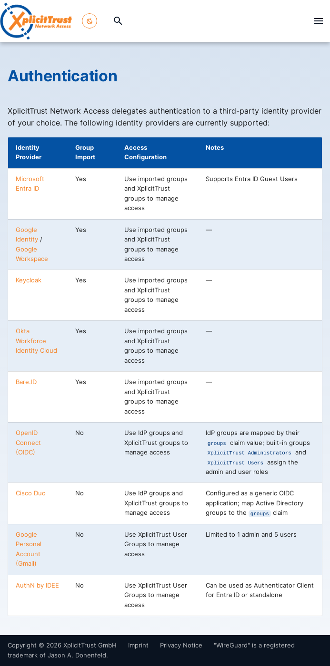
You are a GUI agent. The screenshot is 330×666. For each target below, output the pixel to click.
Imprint (138, 645)
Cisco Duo (31, 493)
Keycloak (28, 280)
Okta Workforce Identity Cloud (36, 341)
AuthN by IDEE (37, 585)
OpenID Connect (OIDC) (28, 442)
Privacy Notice (181, 645)
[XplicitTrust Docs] (36, 21)
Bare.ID (26, 382)
